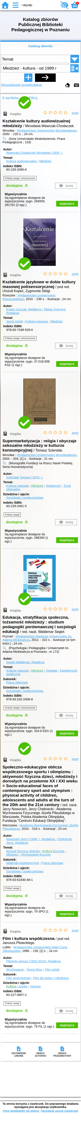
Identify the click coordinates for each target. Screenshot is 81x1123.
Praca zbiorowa (17, 682)
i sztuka (16, 986)
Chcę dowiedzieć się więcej (21, 1110)
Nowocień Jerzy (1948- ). (31, 839)
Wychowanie (15, 969)
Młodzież (45, 161)
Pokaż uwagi (12, 514)
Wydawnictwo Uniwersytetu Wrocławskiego (47, 130)
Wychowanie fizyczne (36, 854)
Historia (35, 986)
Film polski (52, 969)
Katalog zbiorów (40, 46)
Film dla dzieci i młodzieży (51, 978)
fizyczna (53, 851)
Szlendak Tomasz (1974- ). (24, 477)
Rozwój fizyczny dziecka (23, 851)
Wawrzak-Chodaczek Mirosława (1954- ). (34, 152)
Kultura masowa (36, 321)
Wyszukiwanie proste (15, 85)
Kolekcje (36, 85)
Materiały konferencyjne (22, 863)
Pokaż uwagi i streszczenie (20, 178)
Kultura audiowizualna (21, 161)
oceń (75, 113)
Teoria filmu (34, 969)
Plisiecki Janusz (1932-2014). (33, 961)
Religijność (53, 486)
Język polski (14, 321)
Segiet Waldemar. (25, 662)
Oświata (51, 670)
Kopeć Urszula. (24, 309)
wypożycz (67, 203)
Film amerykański (18, 978)
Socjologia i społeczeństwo (24, 497)
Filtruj (33, 98)
